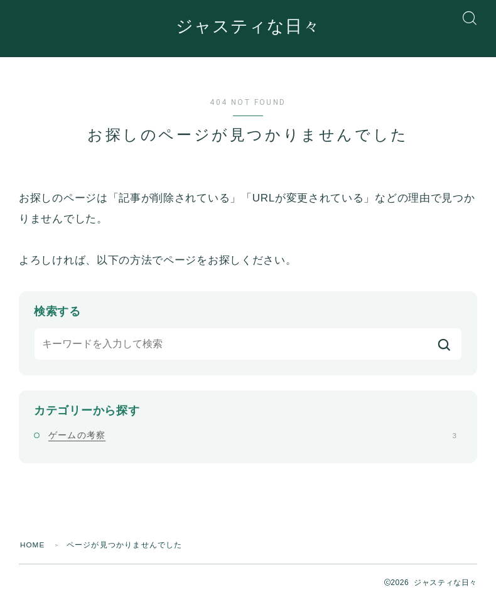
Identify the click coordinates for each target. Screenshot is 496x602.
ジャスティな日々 (248, 27)
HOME (33, 545)
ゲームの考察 (252, 436)
